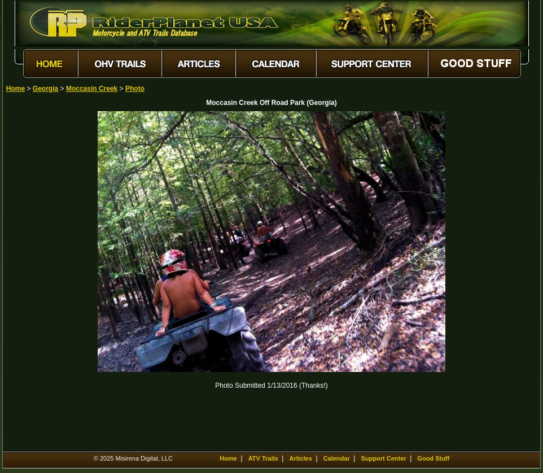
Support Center (383, 458)
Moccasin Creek (91, 89)
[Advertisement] (46, 280)
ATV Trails (263, 458)
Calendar (336, 458)
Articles (300, 458)
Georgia (45, 89)
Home (15, 89)
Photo (134, 89)
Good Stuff (433, 458)
